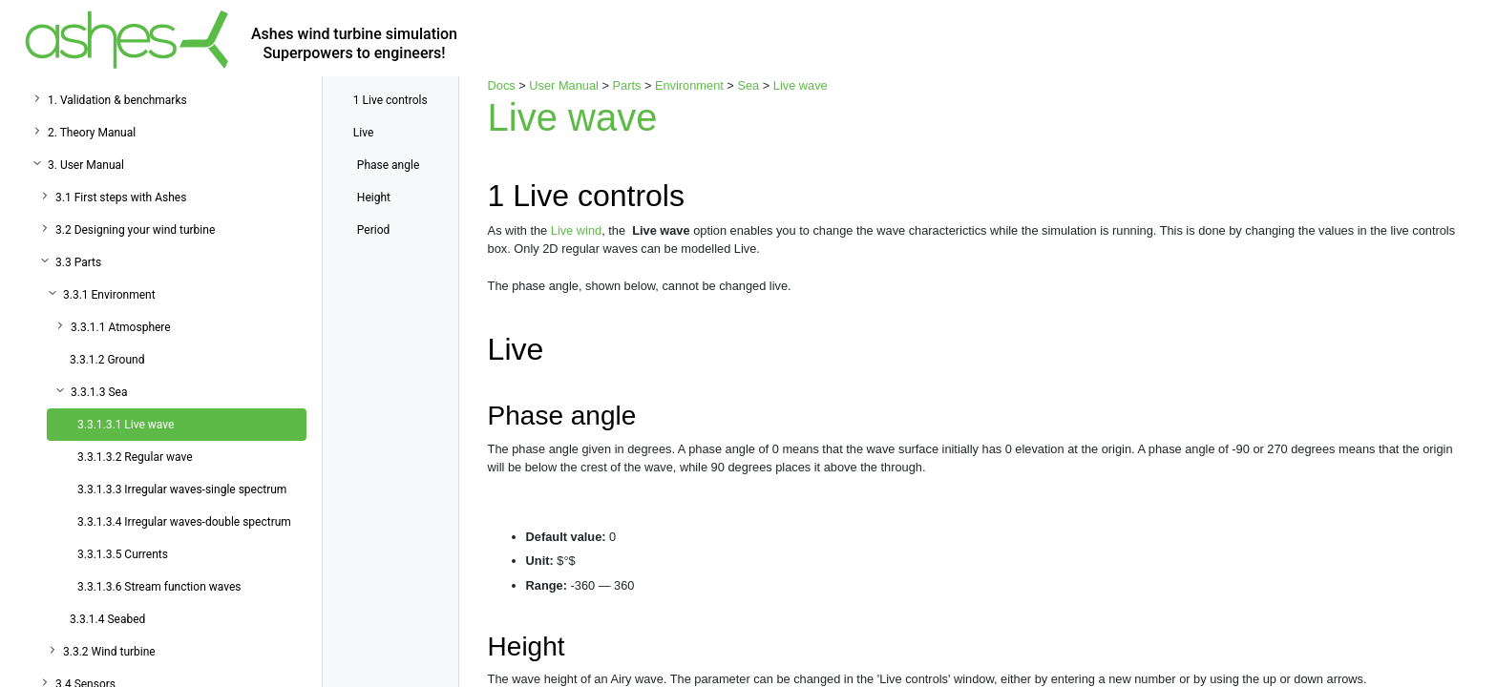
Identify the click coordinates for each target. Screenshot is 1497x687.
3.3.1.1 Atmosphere (121, 327)
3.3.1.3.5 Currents (122, 554)
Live (363, 132)
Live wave (800, 85)
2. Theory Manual (92, 132)
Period (373, 230)
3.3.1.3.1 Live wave (125, 424)
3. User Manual (86, 165)
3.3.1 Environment (109, 295)
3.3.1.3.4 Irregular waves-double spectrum (184, 522)
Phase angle (388, 165)
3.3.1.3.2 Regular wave (135, 457)
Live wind (576, 230)
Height (373, 197)
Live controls (390, 100)
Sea (748, 85)
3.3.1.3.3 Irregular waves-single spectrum (181, 489)
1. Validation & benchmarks (117, 100)
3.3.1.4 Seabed (107, 619)
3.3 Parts (78, 262)
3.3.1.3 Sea (99, 392)
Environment (689, 85)
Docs (502, 85)
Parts (627, 85)
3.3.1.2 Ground (107, 359)
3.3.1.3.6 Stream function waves (159, 586)
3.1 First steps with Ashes (120, 197)
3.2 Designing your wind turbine (135, 230)
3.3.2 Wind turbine (109, 651)
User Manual (564, 85)
